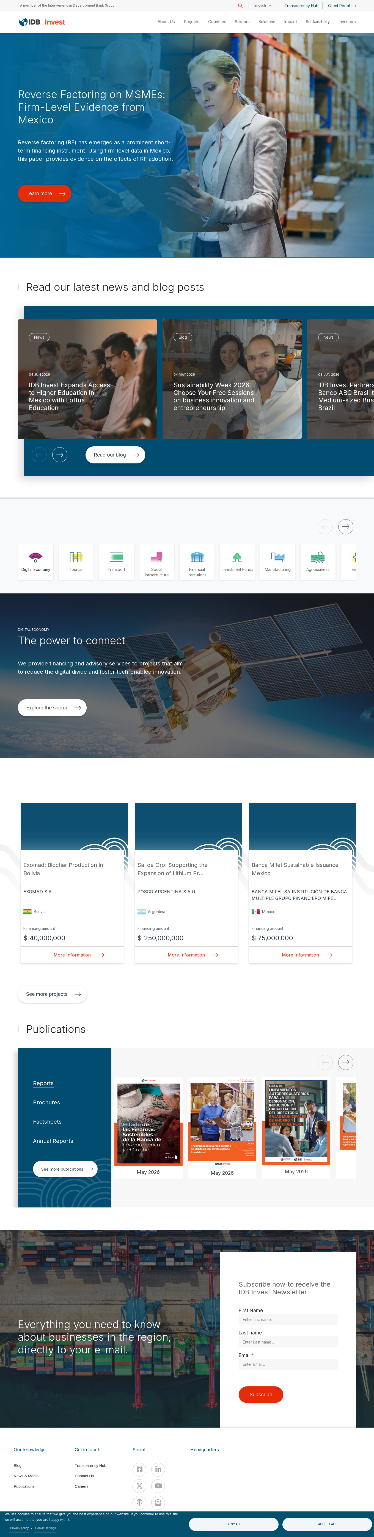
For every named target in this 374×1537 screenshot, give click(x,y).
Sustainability (318, 21)
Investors (347, 21)
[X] (139, 1486)
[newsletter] (158, 1503)
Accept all (327, 1524)
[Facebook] (139, 1470)
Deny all (234, 1524)
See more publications (67, 1169)
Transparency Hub (301, 5)
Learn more (46, 193)
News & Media (26, 1476)
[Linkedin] (158, 1470)
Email (245, 1355)
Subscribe (261, 1394)
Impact (290, 21)
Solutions (266, 21)
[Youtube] (158, 1486)
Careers (82, 1486)
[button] (39, 454)
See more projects (53, 994)
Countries (217, 21)
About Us (166, 21)
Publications (24, 1486)
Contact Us (84, 1476)
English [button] (260, 5)
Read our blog (117, 455)
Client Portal (342, 5)
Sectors (242, 21)
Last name (250, 1333)
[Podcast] (139, 1503)
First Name (251, 1310)
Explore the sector (53, 708)
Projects (191, 21)
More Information (77, 955)
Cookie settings (45, 1528)
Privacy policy (19, 1528)
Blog (17, 1465)
